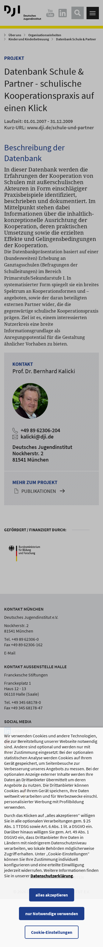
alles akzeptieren (51, 900)
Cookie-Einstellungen (51, 937)
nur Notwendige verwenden (51, 919)
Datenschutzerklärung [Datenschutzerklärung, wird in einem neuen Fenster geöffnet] (51, 881)
